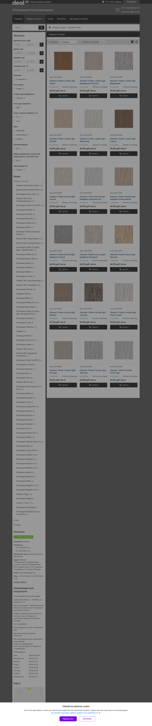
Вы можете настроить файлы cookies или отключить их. (75, 713)
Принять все (68, 719)
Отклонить (87, 719)
